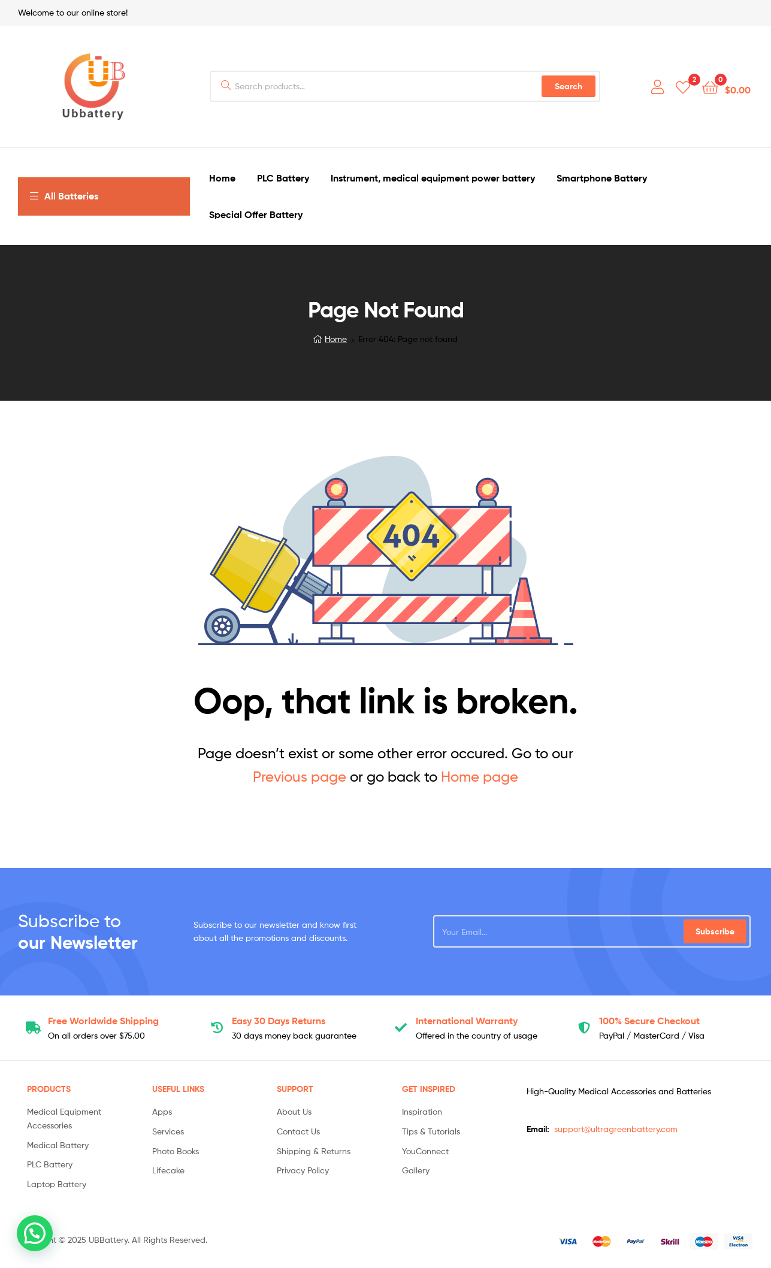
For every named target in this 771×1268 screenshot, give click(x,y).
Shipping (103, 1021)
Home (336, 339)
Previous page (299, 776)
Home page (479, 776)
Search (568, 86)
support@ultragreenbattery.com (616, 1129)
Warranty (467, 1021)
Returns (278, 1021)
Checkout (649, 1021)
